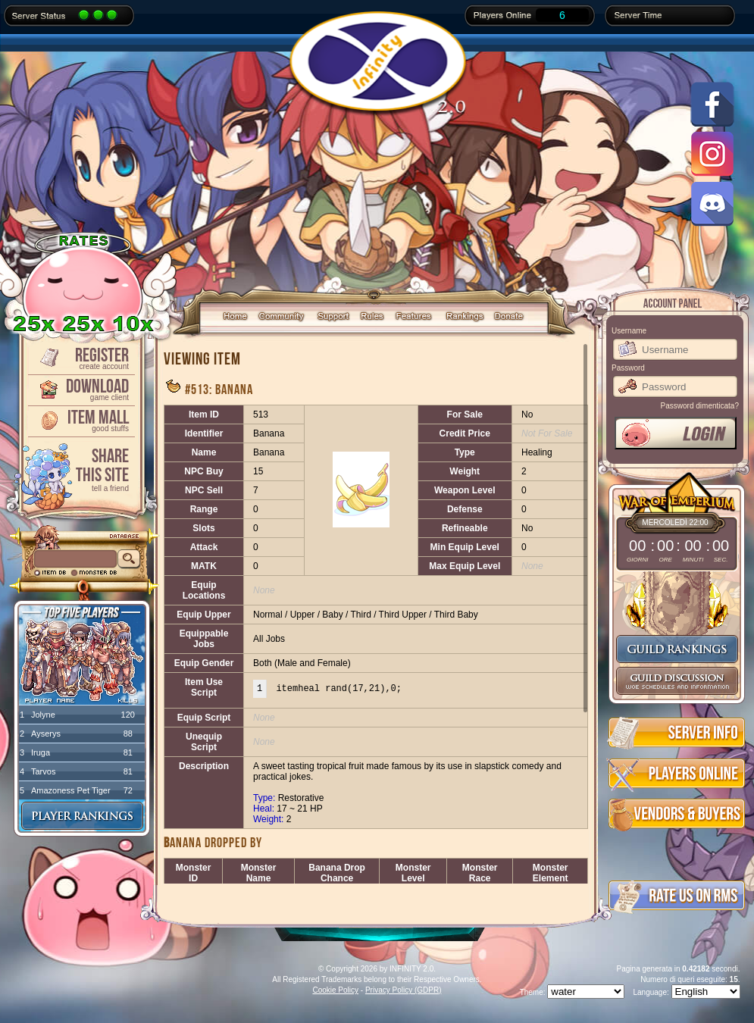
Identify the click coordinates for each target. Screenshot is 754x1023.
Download (80, 388)
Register (80, 357)
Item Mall (80, 419)
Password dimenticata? (700, 406)
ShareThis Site (80, 469)
